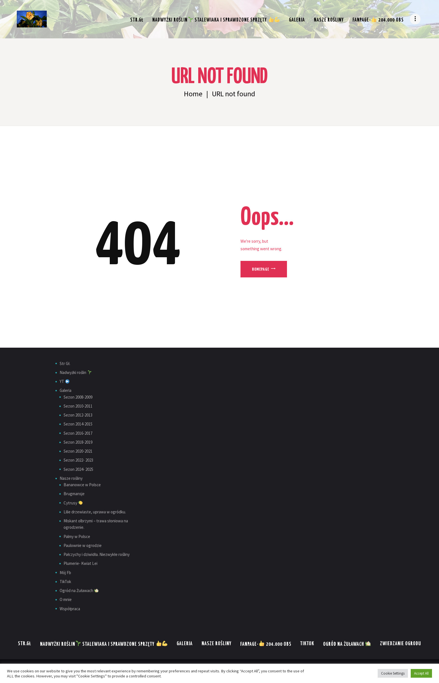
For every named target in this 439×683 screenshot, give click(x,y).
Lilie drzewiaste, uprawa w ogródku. (95, 511)
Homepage (260, 269)
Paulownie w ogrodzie (83, 545)
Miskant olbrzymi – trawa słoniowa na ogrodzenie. (96, 524)
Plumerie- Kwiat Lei (80, 563)
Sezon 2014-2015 (78, 424)
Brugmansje (74, 493)
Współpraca (70, 608)
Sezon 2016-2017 (78, 433)
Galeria (65, 390)
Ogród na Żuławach (79, 590)
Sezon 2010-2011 (78, 406)
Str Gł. (65, 363)
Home (193, 94)
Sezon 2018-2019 (78, 442)
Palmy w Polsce (77, 536)
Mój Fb (65, 572)
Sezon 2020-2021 (78, 451)
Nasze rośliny (71, 478)
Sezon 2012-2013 (78, 415)
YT (64, 381)
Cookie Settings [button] (393, 673)
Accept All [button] (421, 673)
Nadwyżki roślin (76, 372)
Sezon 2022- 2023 (78, 460)
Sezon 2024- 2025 (78, 469)
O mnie (66, 599)
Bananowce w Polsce (82, 484)
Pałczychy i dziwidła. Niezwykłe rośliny (97, 554)
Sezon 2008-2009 (78, 397)
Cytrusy (73, 503)
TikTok (65, 581)
